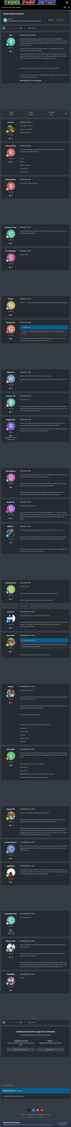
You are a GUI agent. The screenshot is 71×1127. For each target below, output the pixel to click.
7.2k (11, 267)
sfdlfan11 (10, 526)
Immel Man (10, 749)
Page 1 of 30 (32, 28)
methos (10, 686)
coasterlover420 (10, 914)
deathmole (11, 502)
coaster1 (10, 122)
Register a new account (21, 1049)
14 (11, 542)
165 (11, 518)
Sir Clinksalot (11, 251)
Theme (23, 1114)
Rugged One (10, 420)
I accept (62, 1123)
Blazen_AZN (10, 941)
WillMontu (11, 372)
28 (11, 990)
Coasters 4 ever (11, 227)
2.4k (11, 162)
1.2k (11, 138)
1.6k (11, 957)
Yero (11, 19)
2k (11, 930)
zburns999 (11, 635)
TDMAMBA (10, 974)
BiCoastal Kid (11, 146)
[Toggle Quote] (22, 327)
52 (11, 51)
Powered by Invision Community (35, 1117)
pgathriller (11, 866)
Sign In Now (50, 1049)
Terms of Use (6, 1124)
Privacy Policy (32, 1114)
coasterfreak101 (10, 842)
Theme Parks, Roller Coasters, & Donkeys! (29, 21)
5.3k (11, 858)
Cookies (47, 1114)
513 (11, 651)
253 (11, 338)
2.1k (11, 412)
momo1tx (10, 612)
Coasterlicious (10, 583)
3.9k (11, 315)
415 (11, 702)
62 (11, 487)
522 (11, 882)
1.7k (11, 388)
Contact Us (40, 1114)
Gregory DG (10, 322)
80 (11, 765)
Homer (10, 299)
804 (11, 436)
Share (50, 20)
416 (11, 628)
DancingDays (11, 471)
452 (11, 599)
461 (11, 243)
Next (20, 28)
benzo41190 (10, 396)
